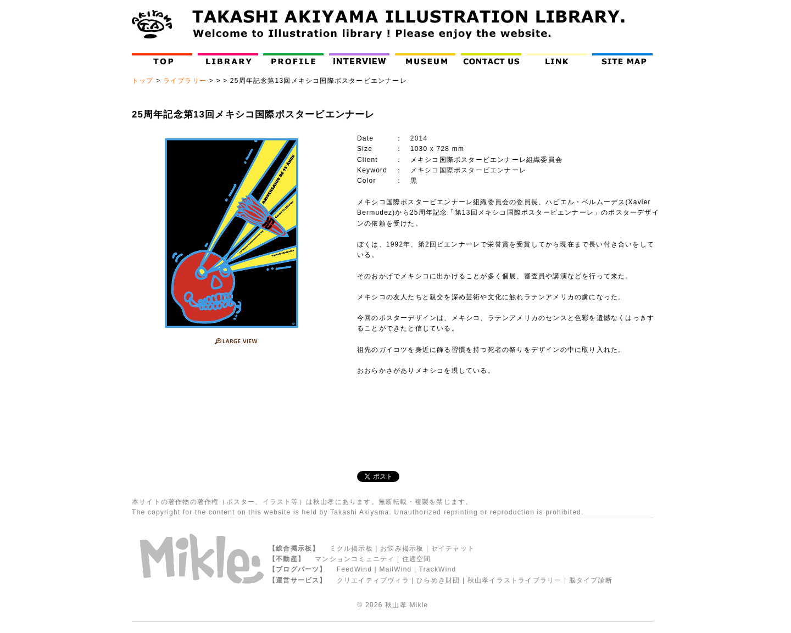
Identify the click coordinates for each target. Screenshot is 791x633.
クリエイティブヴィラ (373, 580)
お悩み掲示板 (402, 548)
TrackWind (437, 569)
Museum (427, 59)
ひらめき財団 (438, 580)
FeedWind (354, 569)
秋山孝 (396, 605)
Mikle (418, 605)
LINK (557, 59)
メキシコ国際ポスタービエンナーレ (468, 170)
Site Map (625, 59)
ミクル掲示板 (351, 548)
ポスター (240, 502)
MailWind (395, 569)
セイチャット (453, 548)
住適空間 (416, 559)
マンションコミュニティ (354, 559)
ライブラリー (185, 81)
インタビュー (361, 59)
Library (228, 59)
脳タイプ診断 (590, 580)
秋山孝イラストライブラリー (514, 580)
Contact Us (493, 59)
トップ (143, 81)
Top (164, 59)
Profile (295, 59)
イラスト (277, 502)
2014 (419, 138)
